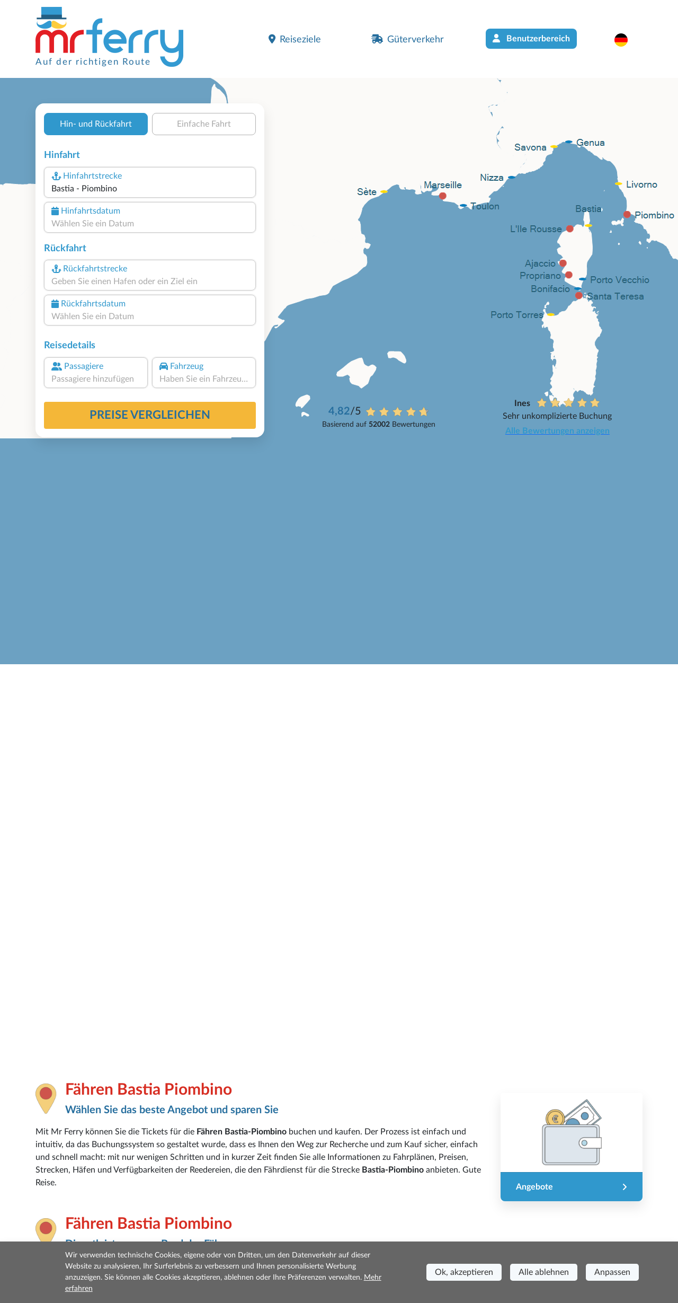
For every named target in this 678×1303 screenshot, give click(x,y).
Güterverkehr (407, 39)
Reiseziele (295, 39)
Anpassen (612, 1272)
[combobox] (149, 188)
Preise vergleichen (150, 415)
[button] (626, 40)
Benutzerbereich (531, 38)
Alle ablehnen (544, 1272)
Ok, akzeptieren (464, 1272)
